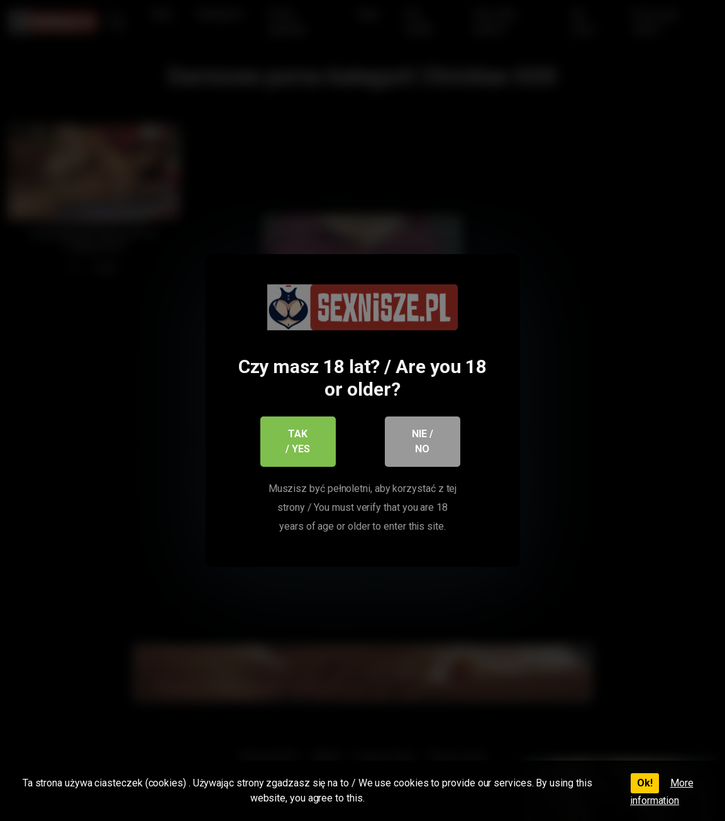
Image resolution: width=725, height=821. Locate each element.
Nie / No (422, 441)
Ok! (645, 783)
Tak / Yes (297, 441)
